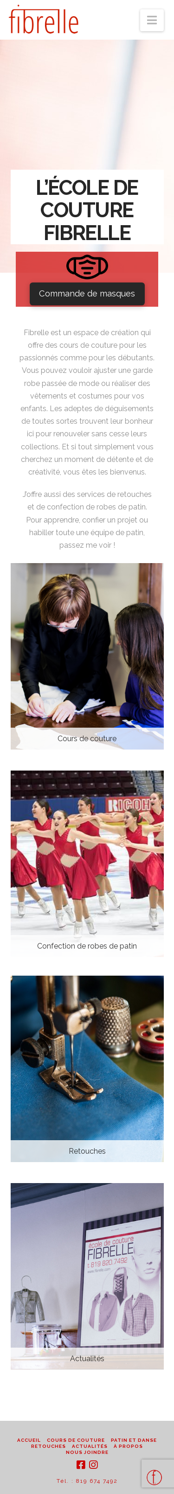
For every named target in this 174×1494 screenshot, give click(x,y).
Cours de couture (76, 1440)
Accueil (29, 1440)
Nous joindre (87, 1452)
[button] (152, 20)
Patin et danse (134, 1440)
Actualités (90, 1446)
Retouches (48, 1446)
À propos (128, 1446)
